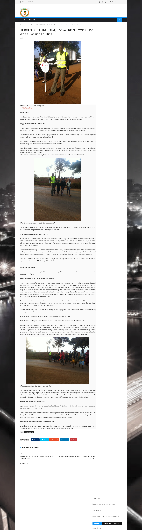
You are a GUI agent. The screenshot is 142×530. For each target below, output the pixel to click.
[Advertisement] (85, 10)
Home (24, 20)
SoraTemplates (31, 527)
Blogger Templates (50, 527)
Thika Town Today (28, 109)
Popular (106, 51)
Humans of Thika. (31, 25)
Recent (97, 51)
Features (32, 20)
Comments (116, 51)
